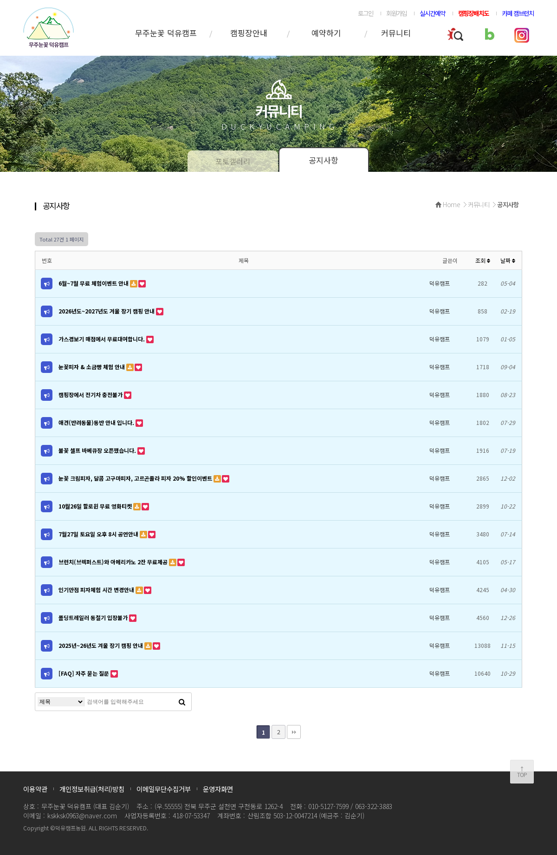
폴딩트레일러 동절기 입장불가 (93, 617)
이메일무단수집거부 (163, 789)
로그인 (365, 13)
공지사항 (323, 160)
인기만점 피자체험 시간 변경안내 (97, 590)
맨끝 (294, 732)
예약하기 (326, 33)
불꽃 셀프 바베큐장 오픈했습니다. (97, 450)
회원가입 (396, 13)
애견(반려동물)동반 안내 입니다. (97, 422)
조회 (482, 260)
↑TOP (522, 771)
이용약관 (35, 789)
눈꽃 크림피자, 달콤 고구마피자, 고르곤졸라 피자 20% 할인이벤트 (136, 478)
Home (451, 204)
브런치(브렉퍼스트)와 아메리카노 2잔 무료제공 (113, 562)
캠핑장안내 (248, 33)
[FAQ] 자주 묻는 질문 (84, 673)
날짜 (507, 260)
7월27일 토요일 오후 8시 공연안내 (99, 534)
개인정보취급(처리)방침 (91, 789)
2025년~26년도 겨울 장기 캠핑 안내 (101, 645)
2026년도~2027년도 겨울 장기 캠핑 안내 (107, 311)
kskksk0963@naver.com (82, 815)
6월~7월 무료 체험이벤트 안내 (94, 283)
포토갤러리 (232, 161)
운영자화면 (218, 789)
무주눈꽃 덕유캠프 (166, 33)
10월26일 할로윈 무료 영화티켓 (95, 506)
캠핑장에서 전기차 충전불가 (91, 394)
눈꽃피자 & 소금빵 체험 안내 (92, 367)
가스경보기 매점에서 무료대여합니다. (102, 339)
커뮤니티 (396, 33)
